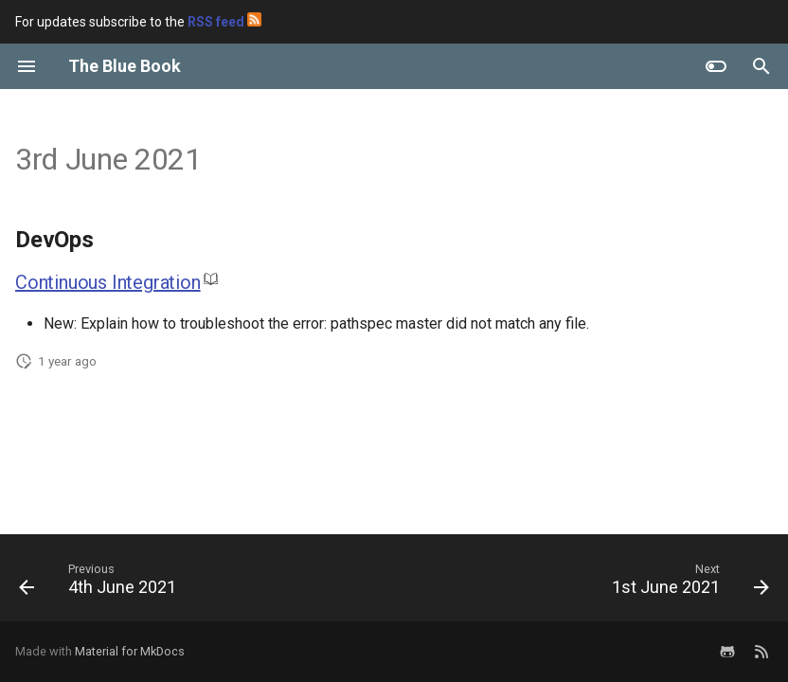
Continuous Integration (108, 282)
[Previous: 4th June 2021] (101, 583)
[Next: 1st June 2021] (686, 583)
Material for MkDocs (130, 651)
